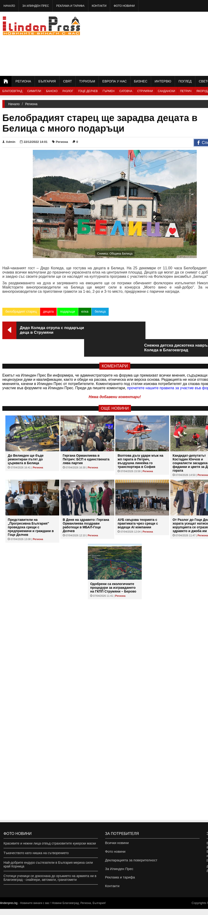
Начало (9, 5)
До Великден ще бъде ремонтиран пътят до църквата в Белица (26, 441)
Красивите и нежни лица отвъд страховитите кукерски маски (50, 843)
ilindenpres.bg (9, 909)
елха (84, 311)
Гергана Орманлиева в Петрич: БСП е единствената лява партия (86, 441)
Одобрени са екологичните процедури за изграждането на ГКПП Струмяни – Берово (113, 570)
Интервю (163, 81)
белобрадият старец (21, 311)
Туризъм (87, 81)
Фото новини (124, 5)
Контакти (99, 5)
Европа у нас (114, 81)
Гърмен (109, 91)
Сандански (166, 91)
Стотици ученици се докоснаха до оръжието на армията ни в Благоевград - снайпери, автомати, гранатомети (50, 878)
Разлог (68, 91)
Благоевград (12, 91)
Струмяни (145, 91)
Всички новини (116, 843)
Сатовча (125, 91)
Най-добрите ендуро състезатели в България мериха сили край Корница (48, 864)
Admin (8, 142)
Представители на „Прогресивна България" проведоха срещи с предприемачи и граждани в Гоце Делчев (31, 509)
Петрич (186, 91)
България (47, 81)
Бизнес (140, 81)
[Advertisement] (172, 43)
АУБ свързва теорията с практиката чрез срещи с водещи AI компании (138, 505)
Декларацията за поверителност (130, 862)
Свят (67, 81)
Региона (23, 81)
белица (99, 311)
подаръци (67, 311)
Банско (52, 91)
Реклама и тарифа (70, 5)
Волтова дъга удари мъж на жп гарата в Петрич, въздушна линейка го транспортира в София (140, 443)
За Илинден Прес (35, 5)
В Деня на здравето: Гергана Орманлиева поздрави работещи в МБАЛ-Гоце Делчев (86, 507)
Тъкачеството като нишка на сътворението (36, 853)
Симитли (34, 91)
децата (48, 311)
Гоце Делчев (88, 91)
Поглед (185, 81)
